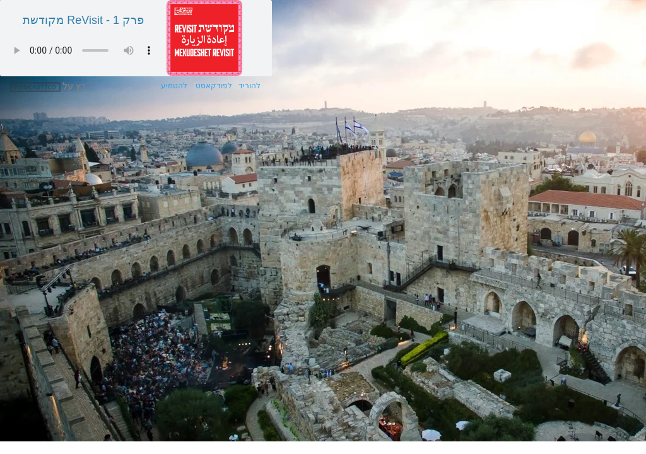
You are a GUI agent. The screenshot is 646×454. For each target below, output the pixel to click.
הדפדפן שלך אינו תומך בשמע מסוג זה (82, 50)
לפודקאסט (211, 85)
